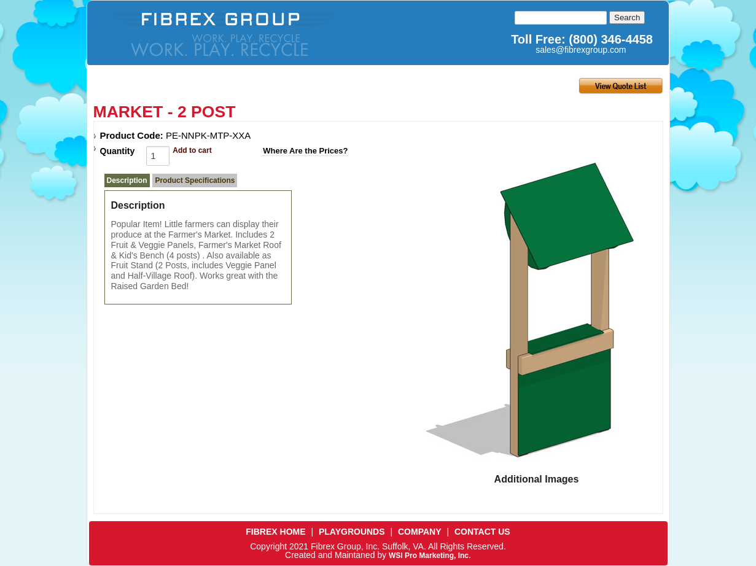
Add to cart (192, 150)
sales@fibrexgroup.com (581, 50)
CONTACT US (482, 532)
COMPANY (420, 532)
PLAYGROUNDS (352, 532)
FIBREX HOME (275, 532)
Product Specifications (195, 180)
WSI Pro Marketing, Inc (429, 555)
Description (127, 180)
